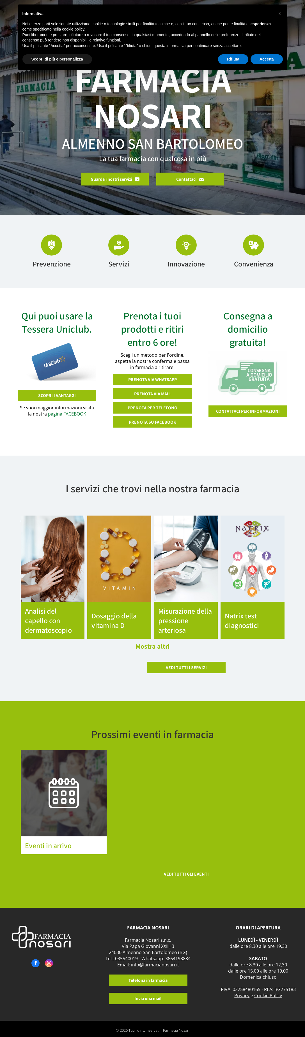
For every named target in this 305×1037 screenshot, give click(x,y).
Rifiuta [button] (233, 59)
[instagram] (49, 964)
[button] (280, 13)
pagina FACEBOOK (67, 414)
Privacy (241, 995)
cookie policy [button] (73, 29)
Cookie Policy (268, 995)
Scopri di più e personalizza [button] (57, 59)
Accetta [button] (267, 59)
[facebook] (35, 964)
